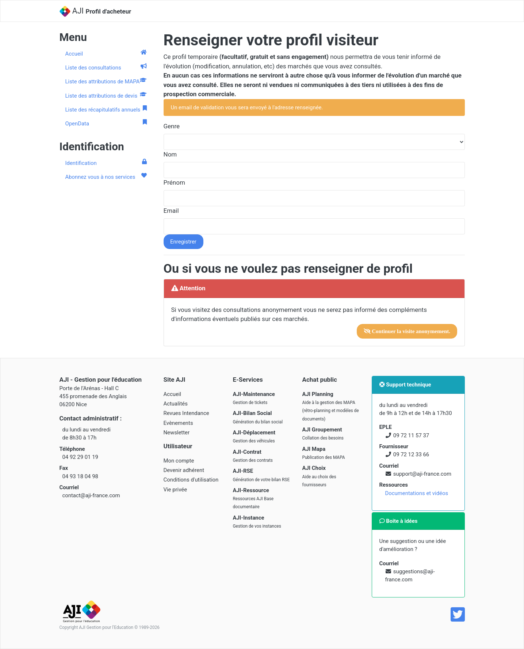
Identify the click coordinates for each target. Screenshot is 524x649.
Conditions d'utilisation (191, 479)
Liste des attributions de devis (106, 95)
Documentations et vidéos (416, 493)
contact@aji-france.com (91, 495)
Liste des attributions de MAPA (106, 81)
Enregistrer (183, 241)
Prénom (174, 182)
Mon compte (179, 460)
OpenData (106, 123)
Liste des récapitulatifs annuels (106, 109)
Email (171, 210)
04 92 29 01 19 (80, 457)
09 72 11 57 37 (411, 435)
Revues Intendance (186, 413)
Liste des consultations (106, 67)
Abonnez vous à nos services (106, 176)
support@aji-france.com (422, 474)
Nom (170, 154)
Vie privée (175, 489)
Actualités (176, 403)
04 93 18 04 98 (80, 476)
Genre (172, 126)
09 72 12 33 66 (411, 454)
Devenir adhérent (184, 470)
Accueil (106, 53)
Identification (106, 162)
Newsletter (177, 432)
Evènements (178, 423)
